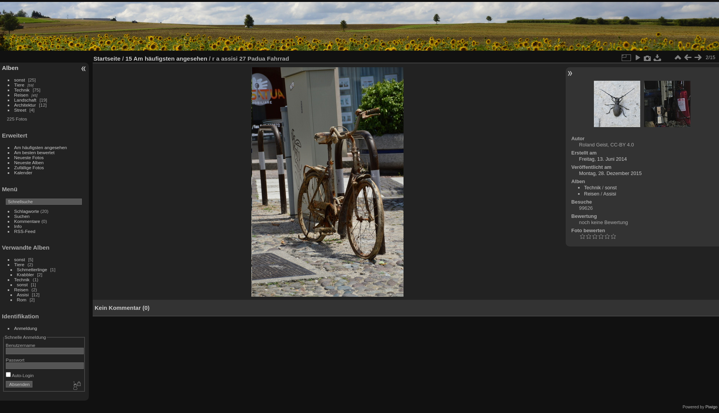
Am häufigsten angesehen (40, 147)
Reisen (21, 94)
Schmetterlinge (32, 269)
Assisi (23, 294)
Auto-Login (20, 375)
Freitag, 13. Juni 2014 (603, 159)
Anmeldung (25, 328)
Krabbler (25, 274)
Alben (10, 68)
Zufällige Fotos (29, 167)
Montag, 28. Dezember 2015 (610, 173)
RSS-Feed (25, 231)
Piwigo (711, 407)
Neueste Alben (29, 162)
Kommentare (27, 221)
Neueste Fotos (29, 157)
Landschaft (25, 99)
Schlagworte (26, 211)
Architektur (25, 104)
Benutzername (21, 345)
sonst (19, 79)
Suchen (22, 216)
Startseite (106, 58)
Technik (22, 89)
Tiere (19, 84)
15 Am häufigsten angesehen (166, 58)
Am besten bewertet (34, 152)
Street (20, 109)
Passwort (15, 359)
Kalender (23, 172)
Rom (22, 299)
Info (18, 226)
